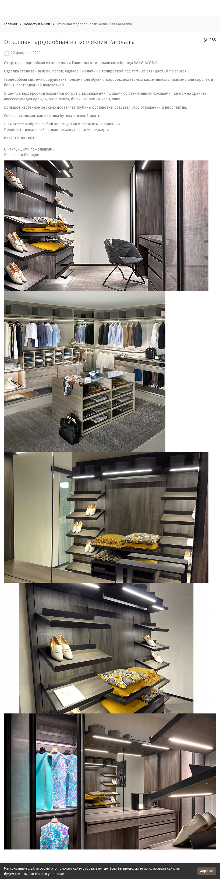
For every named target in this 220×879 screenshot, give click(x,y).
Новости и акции (37, 24)
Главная (10, 24)
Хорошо (206, 871)
